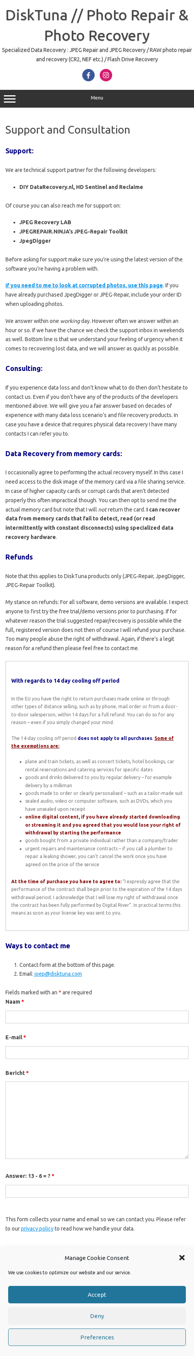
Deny (97, 1316)
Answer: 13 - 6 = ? (29, 1176)
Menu (97, 99)
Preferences (97, 1337)
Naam (14, 1002)
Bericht (17, 1073)
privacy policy (37, 1229)
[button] (182, 1258)
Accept (97, 1294)
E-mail (15, 1037)
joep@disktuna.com (58, 974)
